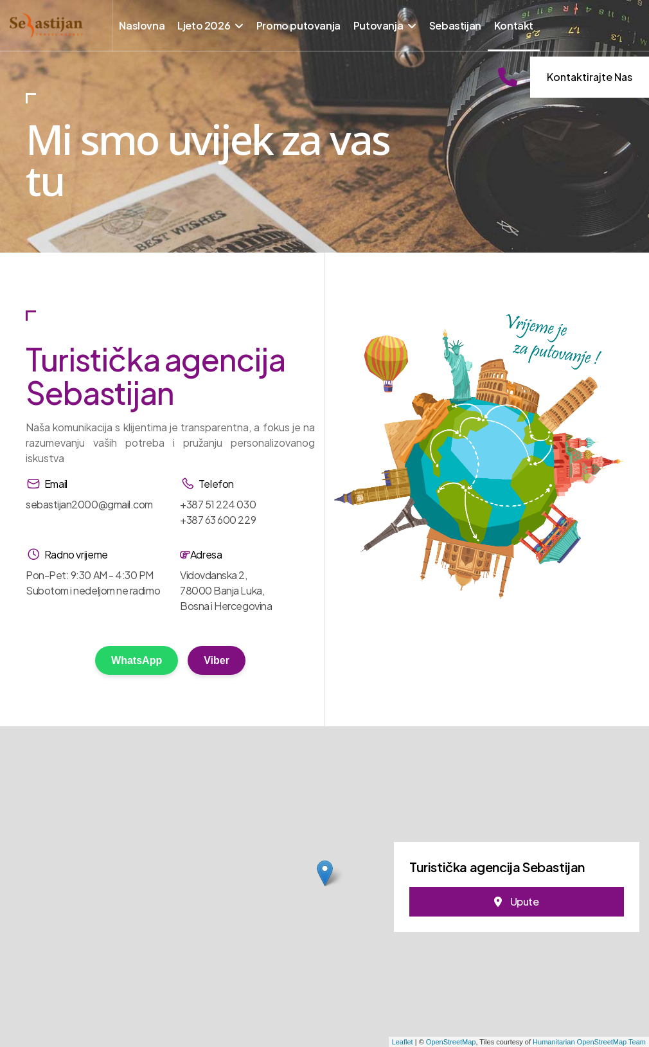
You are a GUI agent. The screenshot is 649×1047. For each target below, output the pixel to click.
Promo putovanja (298, 25)
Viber (216, 660)
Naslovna (141, 25)
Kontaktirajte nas (589, 77)
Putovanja (378, 25)
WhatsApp (136, 660)
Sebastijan (455, 25)
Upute (516, 901)
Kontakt (513, 25)
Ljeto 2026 (203, 25)
